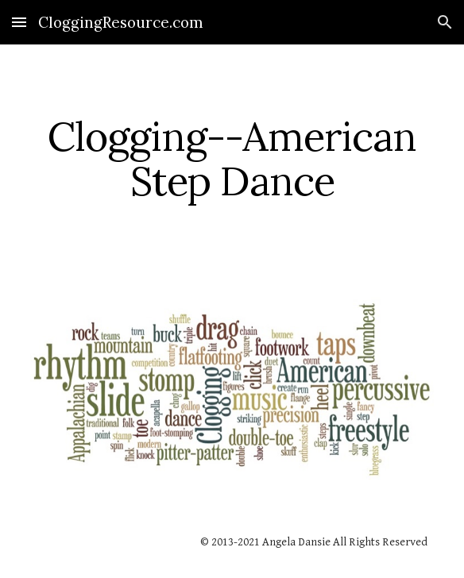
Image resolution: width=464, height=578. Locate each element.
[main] (231, 158)
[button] (19, 22)
